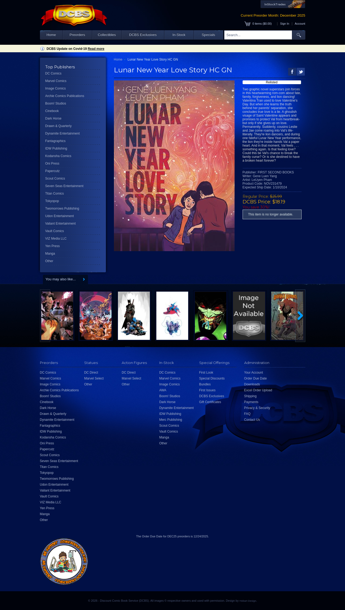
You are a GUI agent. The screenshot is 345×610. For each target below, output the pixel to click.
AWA (162, 390)
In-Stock (178, 35)
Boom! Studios (55, 103)
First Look (206, 372)
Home (51, 35)
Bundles (205, 384)
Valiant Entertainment (60, 223)
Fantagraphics (55, 141)
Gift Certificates (210, 402)
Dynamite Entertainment (62, 133)
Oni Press (52, 163)
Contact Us (252, 420)
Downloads (252, 384)
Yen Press (52, 246)
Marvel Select (94, 378)
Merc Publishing (170, 420)
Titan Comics (54, 193)
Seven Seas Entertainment (64, 186)
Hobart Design (247, 600)
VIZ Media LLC (56, 238)
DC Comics (53, 73)
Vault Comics (54, 231)
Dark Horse (53, 118)
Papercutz (52, 171)
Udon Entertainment (59, 216)
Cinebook (52, 111)
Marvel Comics (55, 81)
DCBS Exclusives (143, 35)
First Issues (207, 390)
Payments (251, 402)
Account (300, 23)
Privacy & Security (257, 408)
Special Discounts (212, 378)
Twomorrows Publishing (62, 208)
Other (49, 261)
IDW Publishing (56, 148)
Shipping (250, 396)
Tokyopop (52, 201)
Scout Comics (55, 178)
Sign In (284, 23)
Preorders (77, 35)
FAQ (247, 414)
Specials (208, 35)
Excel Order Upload (258, 390)
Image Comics (55, 88)
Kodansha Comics (58, 156)
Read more (96, 49)
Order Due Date (255, 378)
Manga (50, 253)
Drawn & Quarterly (58, 126)
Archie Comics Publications (64, 96)
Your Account (253, 372)
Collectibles (107, 35)
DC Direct (91, 372)
